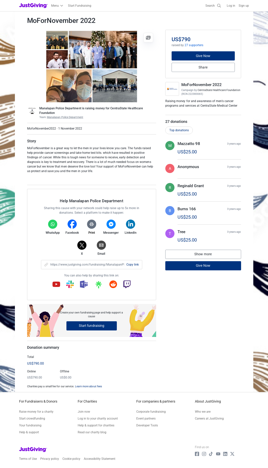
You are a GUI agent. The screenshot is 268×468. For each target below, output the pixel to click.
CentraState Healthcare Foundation (219, 90)
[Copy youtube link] (56, 284)
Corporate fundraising (151, 411)
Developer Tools (147, 425)
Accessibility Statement (99, 459)
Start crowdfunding (32, 418)
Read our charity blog (92, 432)
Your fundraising (30, 425)
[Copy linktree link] (98, 285)
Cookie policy (71, 459)
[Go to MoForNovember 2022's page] (172, 89)
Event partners (146, 418)
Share (203, 67)
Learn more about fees (88, 386)
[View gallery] (148, 37)
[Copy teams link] (84, 284)
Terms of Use (28, 459)
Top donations (179, 130)
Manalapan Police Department (65, 117)
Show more (207, 255)
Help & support (29, 432)
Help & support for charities (96, 425)
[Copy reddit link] (113, 284)
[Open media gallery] (91, 66)
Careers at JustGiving (209, 418)
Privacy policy (49, 459)
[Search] (213, 5)
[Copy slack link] (70, 284)
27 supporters (194, 45)
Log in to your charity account (98, 418)
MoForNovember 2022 (201, 84)
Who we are (203, 411)
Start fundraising (91, 326)
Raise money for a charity (36, 411)
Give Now (203, 56)
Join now (84, 411)
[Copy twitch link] (127, 284)
